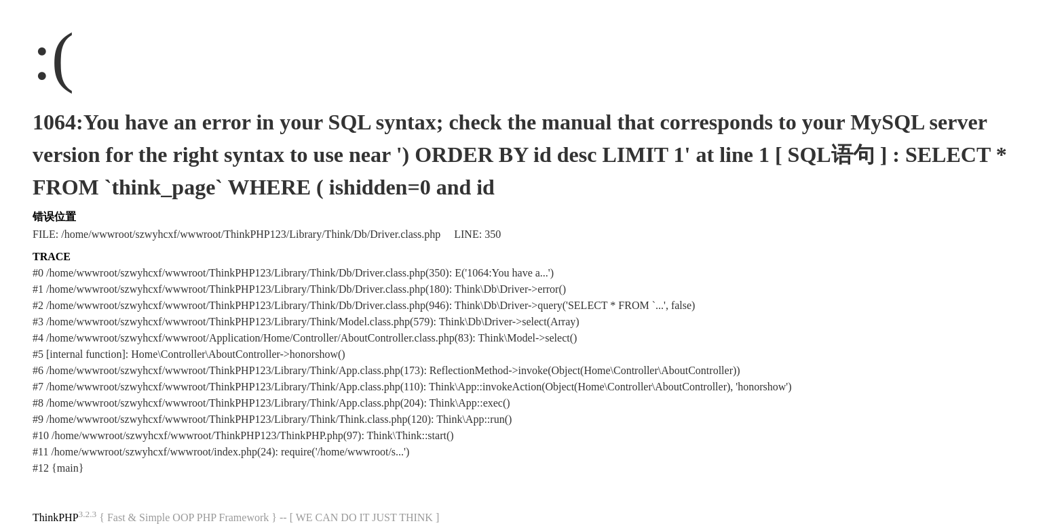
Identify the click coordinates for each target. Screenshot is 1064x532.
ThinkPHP (56, 517)
